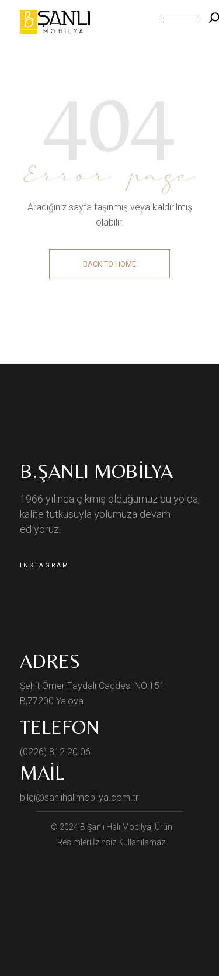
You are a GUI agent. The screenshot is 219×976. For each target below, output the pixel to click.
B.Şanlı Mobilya (96, 471)
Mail (42, 772)
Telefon (59, 727)
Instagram (44, 565)
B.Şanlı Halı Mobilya (115, 827)
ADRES (50, 661)
